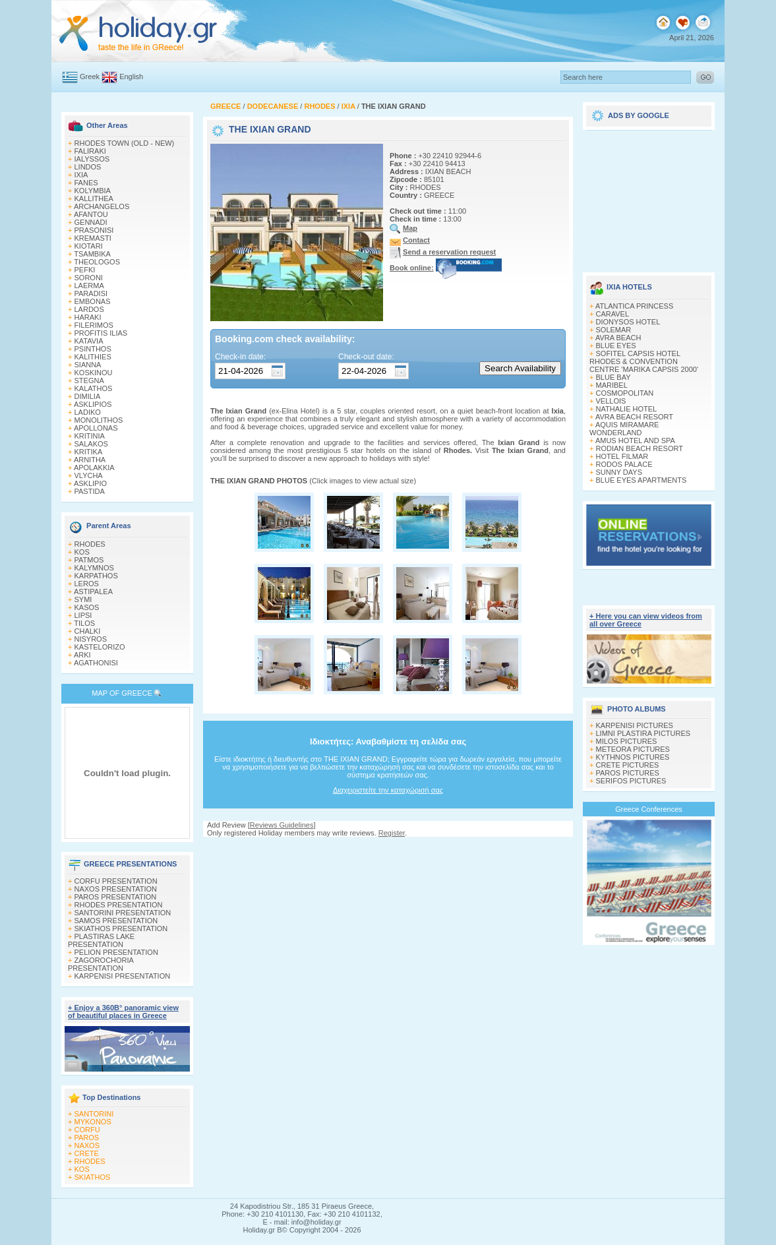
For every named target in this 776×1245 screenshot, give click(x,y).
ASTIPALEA (93, 591)
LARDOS (89, 309)
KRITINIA (90, 436)
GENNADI (91, 222)
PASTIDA (90, 491)
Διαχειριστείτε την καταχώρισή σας (388, 790)
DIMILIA (88, 396)
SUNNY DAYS (619, 472)
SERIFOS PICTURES (631, 781)
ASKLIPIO (90, 483)
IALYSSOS (92, 159)
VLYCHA (89, 475)
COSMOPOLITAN (625, 393)
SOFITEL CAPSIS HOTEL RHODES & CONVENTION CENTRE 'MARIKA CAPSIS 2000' (643, 361)
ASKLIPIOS (92, 404)
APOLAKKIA (94, 467)
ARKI (82, 655)
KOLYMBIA (93, 191)
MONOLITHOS (99, 420)
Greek (90, 76)
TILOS (84, 623)
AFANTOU (91, 214)
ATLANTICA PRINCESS (634, 306)
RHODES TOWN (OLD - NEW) (125, 143)
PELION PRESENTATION (116, 952)
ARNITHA (89, 460)
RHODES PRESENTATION (119, 905)
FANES (86, 183)
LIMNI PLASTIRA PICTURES (643, 733)
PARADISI (91, 293)
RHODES (90, 544)
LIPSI (83, 615)
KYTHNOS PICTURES (633, 757)
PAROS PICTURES (627, 773)
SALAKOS (91, 444)
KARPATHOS (96, 576)
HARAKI (88, 317)
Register (391, 833)
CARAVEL (613, 314)
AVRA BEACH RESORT (634, 417)
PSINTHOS (93, 349)
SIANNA (88, 365)
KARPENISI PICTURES (634, 725)
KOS (82, 552)
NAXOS (87, 1145)
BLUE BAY (613, 377)
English (131, 76)
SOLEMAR (614, 330)
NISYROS (91, 639)
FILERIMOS (94, 325)
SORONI (89, 278)
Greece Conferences (648, 809)
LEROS (87, 584)
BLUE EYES (616, 345)
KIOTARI (89, 246)
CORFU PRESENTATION (116, 881)
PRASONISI (94, 230)
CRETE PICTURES (627, 765)
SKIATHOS (93, 1177)
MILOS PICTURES (626, 741)
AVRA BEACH (618, 338)
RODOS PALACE (624, 464)
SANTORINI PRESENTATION (123, 913)
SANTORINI (94, 1114)
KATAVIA (89, 341)
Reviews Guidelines (282, 825)
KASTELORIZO (100, 647)
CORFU (87, 1130)
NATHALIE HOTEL (626, 409)
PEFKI (85, 270)
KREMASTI (93, 238)
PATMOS (89, 560)
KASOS (87, 607)
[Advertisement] (649, 196)
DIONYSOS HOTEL (628, 322)
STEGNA (89, 380)
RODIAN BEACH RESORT (639, 448)
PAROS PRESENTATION (116, 897)
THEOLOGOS (97, 262)
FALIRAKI (90, 151)
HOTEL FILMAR (622, 456)
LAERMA (89, 285)
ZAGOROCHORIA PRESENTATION (100, 964)
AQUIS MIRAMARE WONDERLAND (624, 429)
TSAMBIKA (92, 254)
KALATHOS (94, 388)
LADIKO (88, 412)
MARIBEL (612, 385)
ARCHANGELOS (101, 206)
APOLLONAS (96, 428)
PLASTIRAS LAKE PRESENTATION (101, 940)
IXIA (81, 175)
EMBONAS (93, 301)
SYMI (83, 599)
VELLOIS (611, 401)
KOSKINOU (94, 373)
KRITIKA (89, 452)
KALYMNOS (94, 568)
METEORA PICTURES (633, 749)
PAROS (87, 1137)
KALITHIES (93, 357)
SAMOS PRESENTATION (116, 921)
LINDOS (88, 167)
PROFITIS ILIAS (101, 333)
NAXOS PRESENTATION (116, 889)
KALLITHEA (94, 198)
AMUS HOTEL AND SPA (635, 440)
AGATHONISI (96, 663)
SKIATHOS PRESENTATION (121, 928)
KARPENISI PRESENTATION (123, 976)
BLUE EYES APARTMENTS (641, 480)
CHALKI (88, 631)
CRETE (87, 1153)
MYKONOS (93, 1122)
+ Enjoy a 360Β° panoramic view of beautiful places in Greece (123, 1011)
